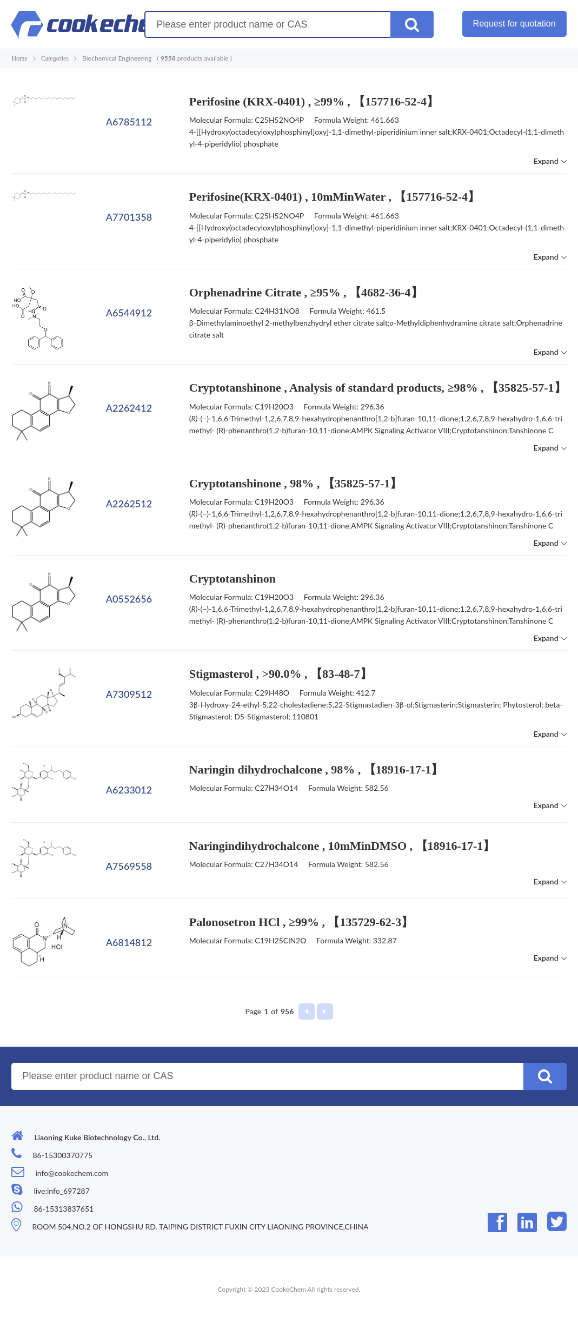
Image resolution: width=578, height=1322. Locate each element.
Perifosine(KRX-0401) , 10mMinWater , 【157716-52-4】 (334, 196)
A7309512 (129, 694)
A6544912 (129, 313)
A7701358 (129, 217)
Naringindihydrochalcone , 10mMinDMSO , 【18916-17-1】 (342, 845)
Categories (55, 58)
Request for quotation (514, 23)
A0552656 (129, 599)
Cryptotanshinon (232, 578)
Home (19, 58)
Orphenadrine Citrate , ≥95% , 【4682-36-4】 (306, 292)
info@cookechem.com (71, 1173)
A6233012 (129, 790)
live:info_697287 (61, 1190)
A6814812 (129, 942)
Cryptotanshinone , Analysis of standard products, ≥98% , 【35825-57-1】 (377, 387)
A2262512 (129, 504)
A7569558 (129, 866)
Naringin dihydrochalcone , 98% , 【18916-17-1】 (316, 769)
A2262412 (129, 408)
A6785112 (129, 122)
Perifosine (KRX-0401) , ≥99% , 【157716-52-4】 (314, 101)
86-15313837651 (64, 1208)
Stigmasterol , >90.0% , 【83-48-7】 (280, 673)
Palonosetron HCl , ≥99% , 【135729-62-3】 (301, 922)
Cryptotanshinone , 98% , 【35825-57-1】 (295, 483)
